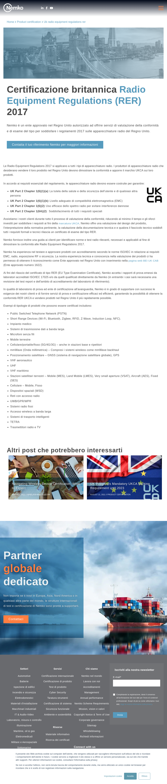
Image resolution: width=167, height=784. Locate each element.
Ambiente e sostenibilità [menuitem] (57, 715)
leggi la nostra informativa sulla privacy (136, 705)
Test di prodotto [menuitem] (57, 688)
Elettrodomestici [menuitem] (24, 699)
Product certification (29, 21)
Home (10, 21)
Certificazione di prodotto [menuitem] (57, 682)
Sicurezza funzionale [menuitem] (58, 710)
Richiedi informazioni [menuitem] (92, 737)
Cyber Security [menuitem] (57, 693)
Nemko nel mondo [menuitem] (91, 677)
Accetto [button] (130, 776)
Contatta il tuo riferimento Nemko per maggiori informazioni (55, 144)
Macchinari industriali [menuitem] (24, 710)
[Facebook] (47, 8)
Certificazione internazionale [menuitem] (58, 677)
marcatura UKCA (69, 223)
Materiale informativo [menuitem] (58, 735)
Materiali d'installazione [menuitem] (24, 704)
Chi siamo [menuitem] (91, 669)
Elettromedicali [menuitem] (24, 737)
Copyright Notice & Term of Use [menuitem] (92, 715)
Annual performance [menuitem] (91, 699)
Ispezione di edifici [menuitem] (24, 688)
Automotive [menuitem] (24, 677)
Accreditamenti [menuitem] (91, 688)
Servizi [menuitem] (57, 669)
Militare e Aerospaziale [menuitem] (24, 743)
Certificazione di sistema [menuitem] (58, 704)
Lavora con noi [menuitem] (91, 682)
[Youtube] (51, 8)
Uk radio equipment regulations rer (65, 21)
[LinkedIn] (42, 8)
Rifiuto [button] (144, 776)
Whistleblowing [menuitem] (91, 732)
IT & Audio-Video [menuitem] (24, 715)
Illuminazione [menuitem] (24, 726)
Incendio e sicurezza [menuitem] (24, 693)
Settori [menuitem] (24, 669)
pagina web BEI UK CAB (143, 260)
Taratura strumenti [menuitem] (57, 699)
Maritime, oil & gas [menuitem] (24, 732)
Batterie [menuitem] (24, 682)
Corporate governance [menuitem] (91, 721)
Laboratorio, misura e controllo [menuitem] (24, 721)
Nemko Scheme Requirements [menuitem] (91, 704)
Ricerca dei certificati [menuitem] (58, 741)
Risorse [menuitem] (57, 728)
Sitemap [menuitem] (91, 726)
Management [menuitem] (91, 693)
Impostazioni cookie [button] (113, 776)
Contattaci (16, 620)
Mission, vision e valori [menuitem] (91, 710)
